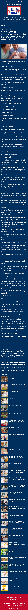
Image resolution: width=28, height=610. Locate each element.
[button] (25, 25)
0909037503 (17, 4)
